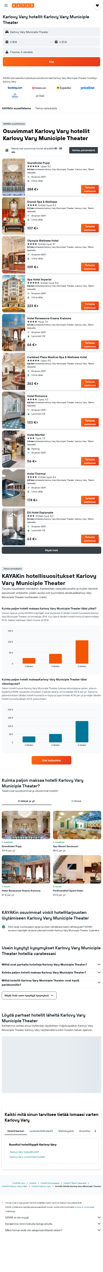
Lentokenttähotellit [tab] (41, 1131)
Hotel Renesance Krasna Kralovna (49, 318)
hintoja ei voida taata (84, 1207)
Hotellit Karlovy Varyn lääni (14, 1186)
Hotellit (32, 1183)
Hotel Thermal (36, 473)
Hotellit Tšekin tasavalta (75, 1183)
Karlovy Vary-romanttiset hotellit (27, 1156)
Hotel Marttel (36, 435)
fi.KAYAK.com (19, 1183)
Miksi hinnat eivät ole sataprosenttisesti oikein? (53, 1230)
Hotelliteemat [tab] (15, 1131)
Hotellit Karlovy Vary (41, 1186)
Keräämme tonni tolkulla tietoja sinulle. (53, 1224)
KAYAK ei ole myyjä (53, 1217)
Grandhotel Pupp (38, 163)
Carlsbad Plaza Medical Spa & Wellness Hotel (57, 357)
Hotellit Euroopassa (50, 1183)
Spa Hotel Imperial (39, 279)
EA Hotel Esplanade (40, 512)
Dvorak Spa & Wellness (42, 201)
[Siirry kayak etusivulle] (23, 5)
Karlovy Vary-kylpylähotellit (24, 1152)
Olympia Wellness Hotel (42, 240)
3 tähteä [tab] (76, 801)
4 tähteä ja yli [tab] (26, 801)
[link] (51, 760)
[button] (6, 5)
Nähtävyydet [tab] (66, 1131)
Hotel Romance (37, 396)
